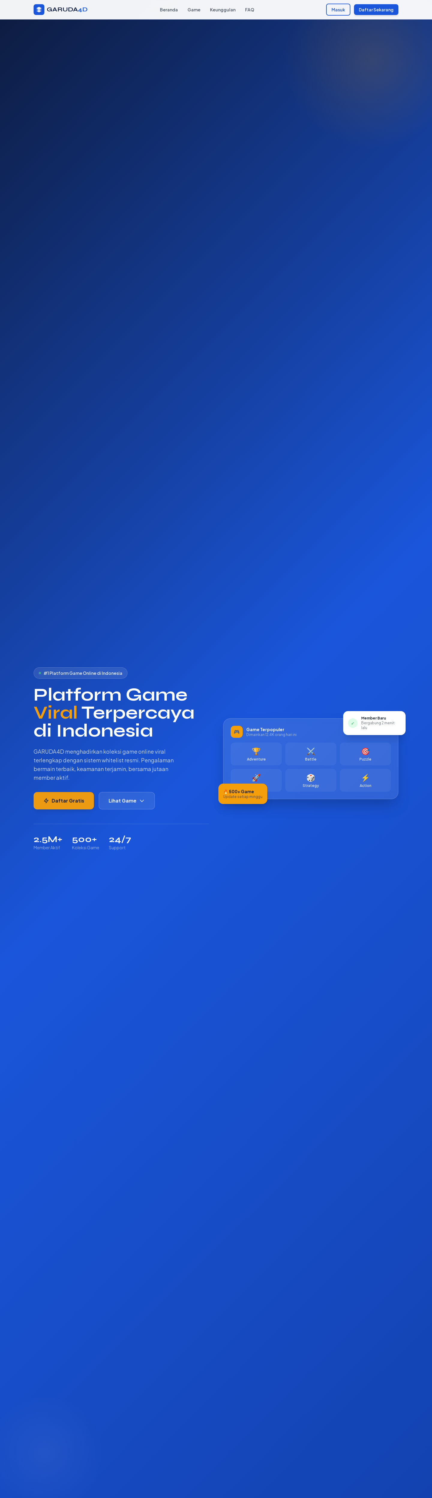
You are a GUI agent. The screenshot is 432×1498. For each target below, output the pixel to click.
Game (194, 9)
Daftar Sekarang (376, 9)
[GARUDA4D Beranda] (61, 9)
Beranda (169, 9)
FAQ (249, 9)
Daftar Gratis (63, 802)
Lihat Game (127, 802)
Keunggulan (223, 9)
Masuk (338, 9)
